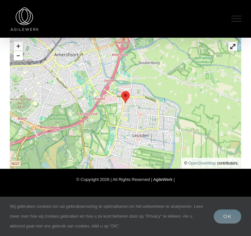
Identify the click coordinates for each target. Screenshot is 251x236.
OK (227, 216)
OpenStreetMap (202, 163)
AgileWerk (163, 179)
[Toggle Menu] (236, 19)
